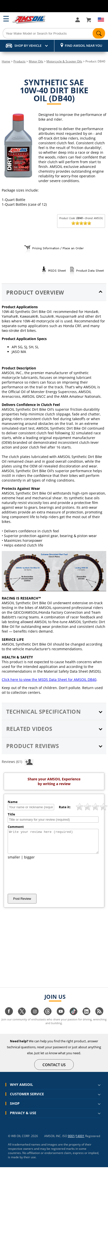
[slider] (81, 223)
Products (19, 61)
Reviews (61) (18, 761)
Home (6, 61)
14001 (80, 1140)
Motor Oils (36, 61)
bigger (29, 861)
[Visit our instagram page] (35, 1018)
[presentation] (45, 881)
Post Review (22, 903)
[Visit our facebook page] (9, 1018)
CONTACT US (54, 1069)
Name (13, 802)
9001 (71, 1140)
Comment (16, 826)
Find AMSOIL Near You (83, 45)
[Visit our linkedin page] (86, 1018)
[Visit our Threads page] (48, 1018)
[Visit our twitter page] (22, 1018)
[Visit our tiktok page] (73, 1018)
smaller (14, 861)
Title (11, 814)
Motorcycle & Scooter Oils (64, 61)
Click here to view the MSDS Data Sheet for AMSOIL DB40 (49, 679)
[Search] (54, 33)
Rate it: (65, 807)
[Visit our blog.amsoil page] (99, 1018)
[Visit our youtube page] (61, 1018)
